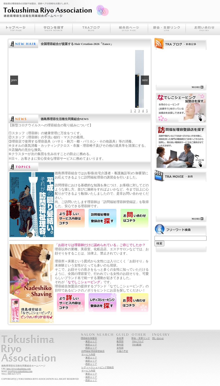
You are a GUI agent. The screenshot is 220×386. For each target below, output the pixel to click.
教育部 (120, 341)
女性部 (120, 348)
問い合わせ (158, 338)
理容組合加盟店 (89, 338)
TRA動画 (136, 344)
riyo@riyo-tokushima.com (20, 371)
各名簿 (120, 338)
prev (14, 80)
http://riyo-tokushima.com (18, 368)
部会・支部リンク (140, 338)
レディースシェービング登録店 (97, 367)
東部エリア (91, 341)
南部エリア (91, 344)
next (145, 80)
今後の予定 (122, 351)
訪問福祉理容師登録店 (93, 351)
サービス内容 (88, 354)
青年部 (120, 344)
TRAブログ (138, 341)
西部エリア (91, 348)
